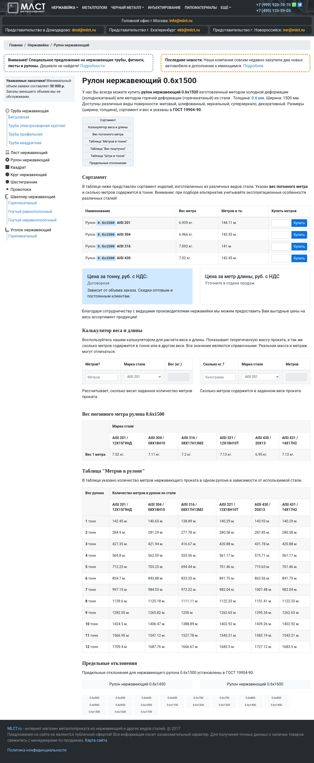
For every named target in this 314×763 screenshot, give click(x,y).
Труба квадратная (24, 143)
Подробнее (253, 66)
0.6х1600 (120, 711)
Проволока (21, 189)
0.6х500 (94, 697)
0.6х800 (250, 697)
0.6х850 (276, 697)
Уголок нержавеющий (31, 230)
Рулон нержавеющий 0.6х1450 (137, 684)
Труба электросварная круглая (36, 125)
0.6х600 (146, 697)
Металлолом (94, 8)
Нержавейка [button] (63, 8)
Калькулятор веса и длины (108, 127)
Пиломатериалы (201, 8)
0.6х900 (94, 705)
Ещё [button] (224, 8)
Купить (299, 223)
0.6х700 (198, 697)
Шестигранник (24, 182)
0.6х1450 (276, 705)
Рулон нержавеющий (30, 160)
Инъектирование (164, 8)
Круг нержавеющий (29, 174)
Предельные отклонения (108, 163)
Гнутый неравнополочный (32, 220)
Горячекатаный (22, 203)
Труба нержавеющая (30, 111)
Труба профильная (25, 134)
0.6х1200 (198, 705)
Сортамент (108, 120)
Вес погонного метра (107, 134)
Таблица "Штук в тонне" (108, 156)
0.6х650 (172, 697)
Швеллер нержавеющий (33, 196)
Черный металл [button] (126, 8)
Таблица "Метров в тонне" (108, 141)
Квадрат (18, 167)
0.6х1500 (94, 711)
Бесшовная (18, 117)
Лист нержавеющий (29, 152)
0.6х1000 (146, 705)
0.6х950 (120, 705)
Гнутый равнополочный (30, 211)
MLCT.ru (14, 728)
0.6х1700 (146, 711)
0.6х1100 (172, 705)
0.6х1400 (250, 705)
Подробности (92, 66)
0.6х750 (224, 697)
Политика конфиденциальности (36, 750)
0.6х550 (120, 697)
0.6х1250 (224, 705)
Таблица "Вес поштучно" (108, 149)
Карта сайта (96, 740)
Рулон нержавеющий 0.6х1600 (255, 684)
